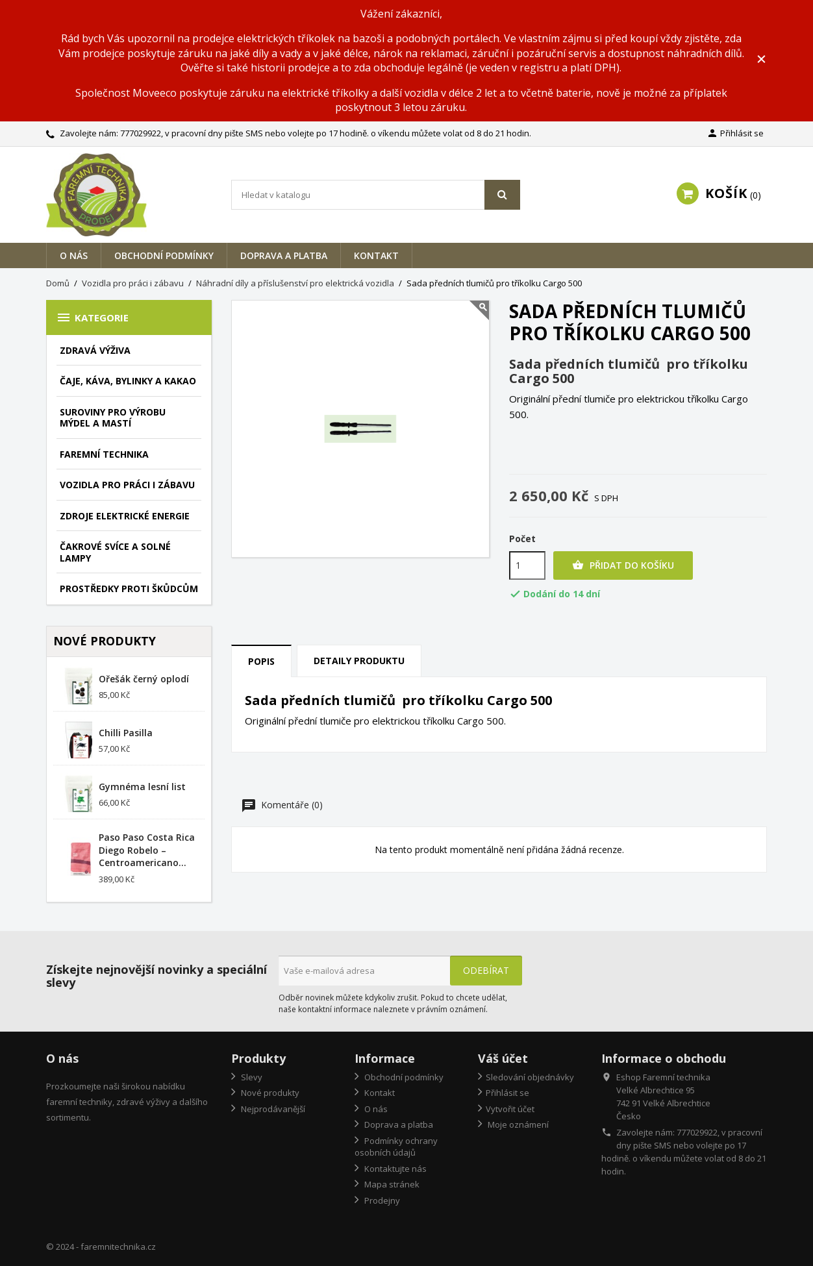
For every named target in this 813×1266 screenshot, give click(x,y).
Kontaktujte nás (394, 1168)
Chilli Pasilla (126, 732)
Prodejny (381, 1200)
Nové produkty (269, 1092)
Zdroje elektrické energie (125, 516)
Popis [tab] (261, 661)
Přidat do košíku (623, 565)
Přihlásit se (507, 1092)
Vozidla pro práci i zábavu (127, 484)
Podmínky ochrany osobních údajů (396, 1147)
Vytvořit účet (510, 1109)
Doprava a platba (283, 255)
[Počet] (527, 565)
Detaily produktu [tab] (359, 660)
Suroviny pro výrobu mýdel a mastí (113, 418)
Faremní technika (104, 454)
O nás (74, 255)
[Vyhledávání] (375, 195)
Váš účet (503, 1058)
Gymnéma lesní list (142, 786)
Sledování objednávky (530, 1077)
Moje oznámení (517, 1124)
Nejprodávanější (272, 1109)
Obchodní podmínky (164, 255)
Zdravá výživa (95, 350)
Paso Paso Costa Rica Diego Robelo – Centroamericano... (147, 850)
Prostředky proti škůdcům (129, 588)
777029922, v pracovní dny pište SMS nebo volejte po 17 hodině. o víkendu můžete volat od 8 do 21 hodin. (325, 133)
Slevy (250, 1077)
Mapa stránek (390, 1184)
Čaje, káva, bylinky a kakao (128, 381)
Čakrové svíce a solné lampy (115, 552)
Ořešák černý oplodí (144, 679)
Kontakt (376, 255)
